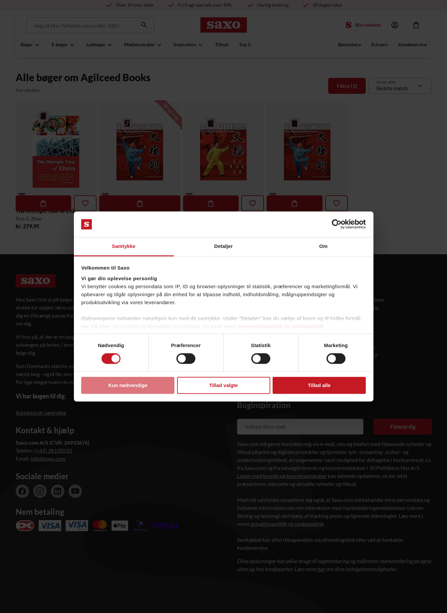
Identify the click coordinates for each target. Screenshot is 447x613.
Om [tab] (323, 246)
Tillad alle (319, 385)
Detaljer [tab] (223, 246)
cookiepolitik (308, 326)
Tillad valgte (223, 385)
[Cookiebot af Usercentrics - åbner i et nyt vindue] (337, 224)
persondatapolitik (260, 326)
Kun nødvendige (127, 385)
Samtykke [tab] (123, 246)
